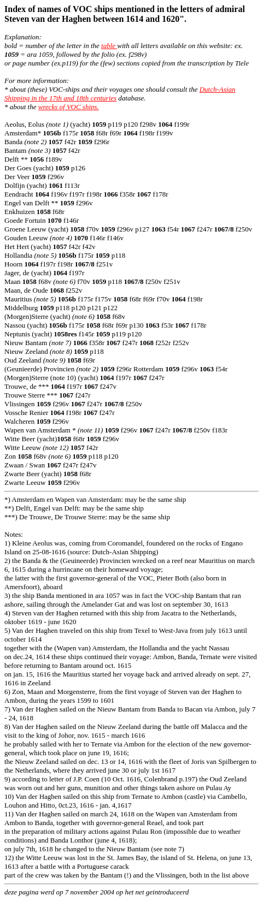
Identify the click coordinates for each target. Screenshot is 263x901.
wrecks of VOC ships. (68, 107)
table (109, 46)
